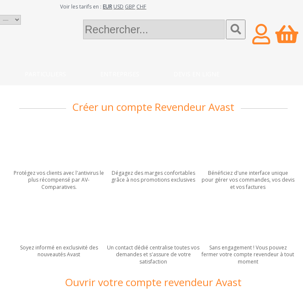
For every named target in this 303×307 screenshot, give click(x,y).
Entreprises (119, 74)
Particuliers (45, 74)
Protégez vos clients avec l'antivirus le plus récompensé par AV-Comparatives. (59, 180)
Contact (39, 91)
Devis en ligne (196, 74)
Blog (96, 91)
